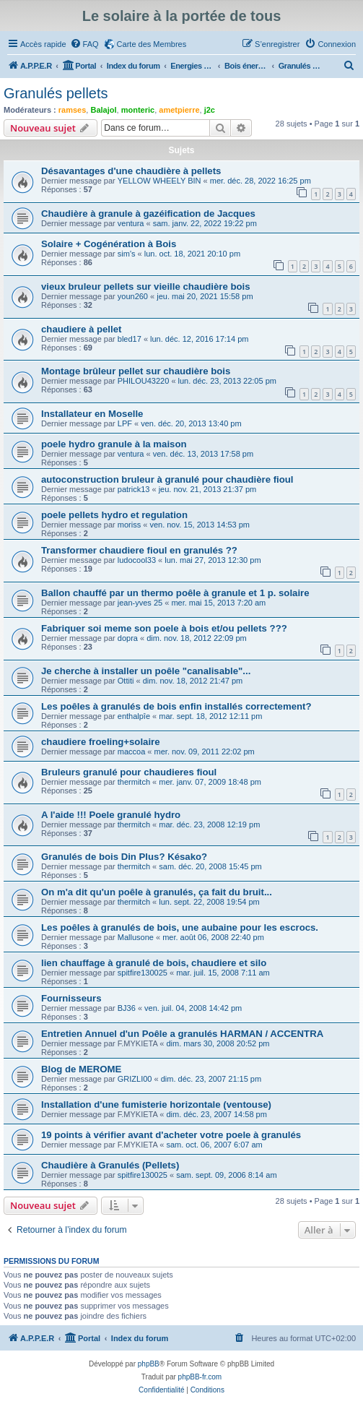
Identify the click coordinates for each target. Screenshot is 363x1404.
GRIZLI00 (135, 1078)
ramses (72, 109)
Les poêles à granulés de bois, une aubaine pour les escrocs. (179, 927)
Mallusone (136, 937)
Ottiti (126, 680)
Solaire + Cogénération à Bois (108, 243)
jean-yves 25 (140, 602)
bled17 (129, 339)
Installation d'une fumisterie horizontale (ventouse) (156, 1104)
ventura (131, 223)
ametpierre (179, 109)
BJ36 (127, 1008)
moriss (129, 524)
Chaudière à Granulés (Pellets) (110, 1165)
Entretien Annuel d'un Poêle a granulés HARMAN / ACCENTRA (182, 1033)
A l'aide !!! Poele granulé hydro (110, 814)
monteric (137, 109)
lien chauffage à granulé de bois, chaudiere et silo (153, 962)
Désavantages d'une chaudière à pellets (131, 170)
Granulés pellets (56, 93)
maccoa (132, 751)
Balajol (103, 109)
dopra (128, 638)
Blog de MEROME (81, 1069)
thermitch (134, 782)
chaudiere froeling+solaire (100, 741)
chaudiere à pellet (81, 329)
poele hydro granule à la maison (114, 444)
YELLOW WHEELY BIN (159, 180)
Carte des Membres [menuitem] (152, 44)
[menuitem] (84, 44)
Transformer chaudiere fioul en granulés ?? (139, 550)
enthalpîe (134, 716)
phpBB (148, 1364)
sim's (127, 253)
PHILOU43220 (144, 380)
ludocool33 (137, 560)
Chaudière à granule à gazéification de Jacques (148, 213)
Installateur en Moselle (92, 413)
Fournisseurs (71, 998)
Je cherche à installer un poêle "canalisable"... (145, 671)
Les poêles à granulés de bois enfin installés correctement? (176, 706)
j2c (209, 109)
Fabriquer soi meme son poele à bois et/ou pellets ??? (164, 628)
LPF (125, 423)
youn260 (133, 296)
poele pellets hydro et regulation (114, 514)
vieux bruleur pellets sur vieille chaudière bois (145, 286)
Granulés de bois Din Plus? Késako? (124, 856)
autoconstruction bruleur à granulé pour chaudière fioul (167, 479)
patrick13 (134, 489)
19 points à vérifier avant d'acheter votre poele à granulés (171, 1134)
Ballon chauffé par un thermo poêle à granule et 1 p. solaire (175, 592)
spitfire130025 (142, 972)
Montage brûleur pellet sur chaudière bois (135, 371)
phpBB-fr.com (200, 1377)
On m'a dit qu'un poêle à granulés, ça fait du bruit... (156, 892)
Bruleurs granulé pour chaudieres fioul (129, 772)
